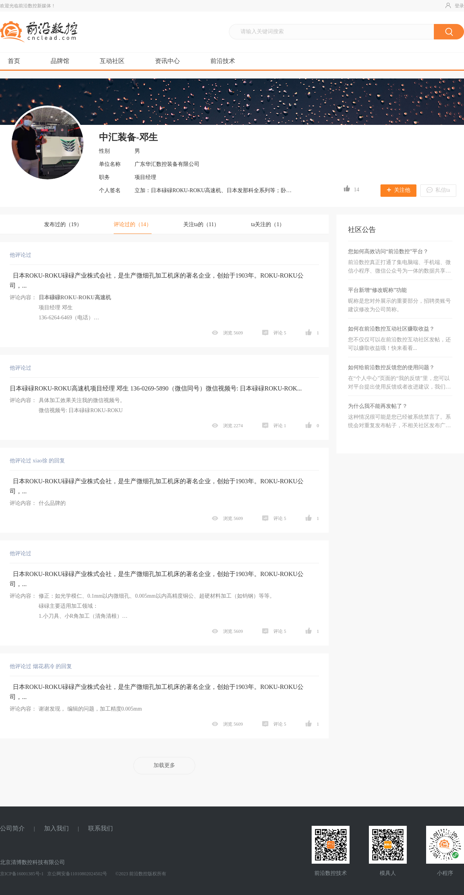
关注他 (398, 190)
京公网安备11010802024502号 (76, 873)
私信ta (438, 190)
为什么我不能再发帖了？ (378, 406)
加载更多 (164, 765)
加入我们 (56, 828)
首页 (14, 61)
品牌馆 (60, 61)
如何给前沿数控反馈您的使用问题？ (391, 367)
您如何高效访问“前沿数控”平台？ (388, 251)
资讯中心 (167, 61)
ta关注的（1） (268, 224)
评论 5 (274, 333)
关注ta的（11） (201, 224)
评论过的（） (133, 224)
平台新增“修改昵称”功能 (377, 290)
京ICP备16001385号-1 (22, 873)
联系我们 (100, 828)
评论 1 (274, 425)
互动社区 (112, 61)
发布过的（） (63, 224)
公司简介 (12, 828)
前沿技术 (222, 61)
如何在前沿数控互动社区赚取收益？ (391, 329)
